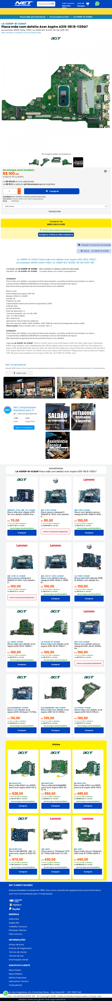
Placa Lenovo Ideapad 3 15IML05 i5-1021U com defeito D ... (55, 514)
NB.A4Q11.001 (15, 783)
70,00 (13, 520)
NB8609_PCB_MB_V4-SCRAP (21, 510)
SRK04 (55, 346)
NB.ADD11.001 (80, 783)
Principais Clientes (17, 930)
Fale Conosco (15, 934)
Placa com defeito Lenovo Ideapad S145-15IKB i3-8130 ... (88, 513)
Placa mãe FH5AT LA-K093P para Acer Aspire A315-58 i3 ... (87, 787)
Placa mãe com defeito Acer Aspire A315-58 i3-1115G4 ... (88, 710)
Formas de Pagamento (20, 948)
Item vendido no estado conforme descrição (21, 32)
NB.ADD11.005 (25, 348)
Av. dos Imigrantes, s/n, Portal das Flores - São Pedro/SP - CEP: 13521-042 (45, 992)
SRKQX (48, 346)
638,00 (16, 793)
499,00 (81, 793)
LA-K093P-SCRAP (82, 708)
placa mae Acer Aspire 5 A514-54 (73, 346)
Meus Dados (15, 970)
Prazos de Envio (16, 944)
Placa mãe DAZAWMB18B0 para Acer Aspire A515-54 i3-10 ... (53, 787)
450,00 (81, 859)
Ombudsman (15, 985)
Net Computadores (16, 364)
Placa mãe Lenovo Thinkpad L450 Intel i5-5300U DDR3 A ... (88, 852)
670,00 (16, 859)
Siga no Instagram (24, 427)
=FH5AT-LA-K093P (33, 350)
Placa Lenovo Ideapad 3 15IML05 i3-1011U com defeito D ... (21, 580)
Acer (74, 353)
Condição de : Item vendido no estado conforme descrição (42, 269)
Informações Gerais (18, 959)
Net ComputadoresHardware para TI (25, 409)
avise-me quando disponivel (55, 532)
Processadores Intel (59, 17)
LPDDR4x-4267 (23, 346)
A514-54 (35, 348)
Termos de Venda (18, 952)
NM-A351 (78, 849)
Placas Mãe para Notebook (32, 17)
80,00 (47, 520)
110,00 (13, 718)
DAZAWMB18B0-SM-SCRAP (53, 708)
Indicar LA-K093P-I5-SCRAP (94, 251)
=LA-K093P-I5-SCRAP (62, 353)
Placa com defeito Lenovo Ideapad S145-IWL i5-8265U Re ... (87, 646)
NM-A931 (45, 849)
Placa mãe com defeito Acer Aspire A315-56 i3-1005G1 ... (21, 645)
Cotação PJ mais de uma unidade (94, 245)
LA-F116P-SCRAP (82, 576)
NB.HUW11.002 (15, 849)
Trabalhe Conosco (18, 926)
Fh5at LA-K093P (40, 343)
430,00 (48, 859)
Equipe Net (14, 922)
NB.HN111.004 (47, 783)
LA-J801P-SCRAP (15, 642)
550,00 (48, 793)
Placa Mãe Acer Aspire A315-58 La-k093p (73, 348)
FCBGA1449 (97, 343)
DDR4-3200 (11, 346)
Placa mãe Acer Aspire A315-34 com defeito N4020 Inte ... (21, 513)
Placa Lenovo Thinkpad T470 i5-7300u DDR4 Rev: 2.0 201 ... (55, 852)
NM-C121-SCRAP (81, 642)
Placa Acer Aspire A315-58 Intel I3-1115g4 (59, 350)
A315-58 (51, 348)
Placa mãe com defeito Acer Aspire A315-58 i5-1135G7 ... (55, 645)
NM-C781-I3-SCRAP (16, 576)
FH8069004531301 (37, 346)
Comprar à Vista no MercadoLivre (56, 234)
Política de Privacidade (76, 999)
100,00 (81, 520)
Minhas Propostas (17, 977)
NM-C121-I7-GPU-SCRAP (52, 576)
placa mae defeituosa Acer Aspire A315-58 (33, 353)
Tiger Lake (87, 343)
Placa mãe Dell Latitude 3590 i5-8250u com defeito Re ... (88, 579)
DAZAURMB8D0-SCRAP (17, 708)
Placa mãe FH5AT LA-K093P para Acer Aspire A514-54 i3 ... (22, 787)
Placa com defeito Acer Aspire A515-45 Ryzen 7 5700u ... (21, 712)
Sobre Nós (14, 919)
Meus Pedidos (15, 974)
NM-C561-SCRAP (82, 510)
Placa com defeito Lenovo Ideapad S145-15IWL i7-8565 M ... (54, 580)
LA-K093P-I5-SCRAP (82, 17)
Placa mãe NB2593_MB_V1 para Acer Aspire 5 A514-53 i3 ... (22, 853)
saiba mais (19, 373)
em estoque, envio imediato (18, 170)
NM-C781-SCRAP (48, 510)
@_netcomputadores (25, 413)
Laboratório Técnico (19, 981)
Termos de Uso (16, 956)
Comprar (52, 191)
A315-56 (95, 348)
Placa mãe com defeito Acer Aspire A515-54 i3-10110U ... (55, 710)
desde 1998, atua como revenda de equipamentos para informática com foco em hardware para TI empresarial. (55, 368)
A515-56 (43, 348)
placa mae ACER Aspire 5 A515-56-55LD (65, 343)
